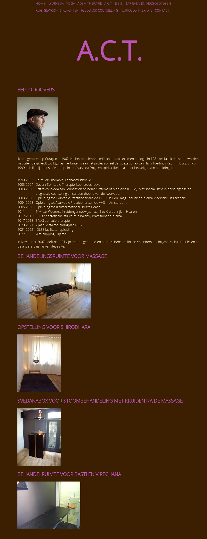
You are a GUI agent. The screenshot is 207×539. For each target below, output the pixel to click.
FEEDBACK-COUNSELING (99, 10)
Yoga (70, 3)
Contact (162, 10)
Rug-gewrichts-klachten (57, 10)
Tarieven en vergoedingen (148, 3)
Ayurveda (56, 3)
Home (40, 3)
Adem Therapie (89, 3)
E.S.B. (119, 3)
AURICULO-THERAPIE (136, 10)
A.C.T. (108, 3)
